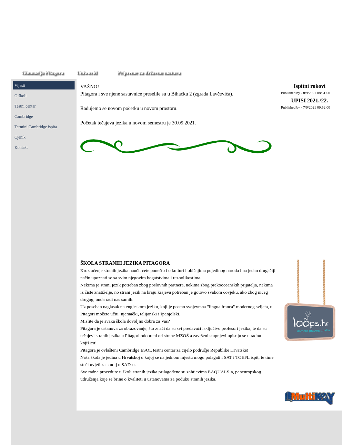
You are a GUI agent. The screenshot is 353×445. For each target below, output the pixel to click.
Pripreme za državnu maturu (148, 72)
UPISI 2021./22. (309, 100)
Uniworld (86, 72)
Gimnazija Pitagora (42, 72)
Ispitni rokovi (310, 86)
